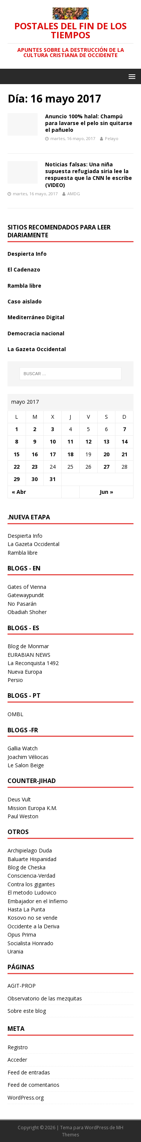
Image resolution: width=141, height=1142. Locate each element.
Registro (18, 1047)
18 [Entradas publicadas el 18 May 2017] (70, 454)
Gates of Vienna (27, 586)
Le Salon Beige (26, 765)
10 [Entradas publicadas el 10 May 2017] (53, 441)
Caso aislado (25, 301)
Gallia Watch (23, 748)
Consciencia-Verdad (31, 875)
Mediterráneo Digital (36, 317)
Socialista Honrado (30, 943)
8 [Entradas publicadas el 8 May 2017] (16, 441)
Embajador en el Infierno (38, 901)
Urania (15, 951)
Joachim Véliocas (28, 756)
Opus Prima (22, 934)
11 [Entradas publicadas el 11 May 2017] (70, 441)
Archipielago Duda (30, 850)
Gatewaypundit (26, 595)
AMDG (73, 193)
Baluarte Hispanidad (32, 859)
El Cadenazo (24, 269)
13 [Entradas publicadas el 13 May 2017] (106, 441)
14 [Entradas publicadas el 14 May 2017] (124, 441)
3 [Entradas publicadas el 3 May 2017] (52, 429)
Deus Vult (19, 799)
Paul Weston (23, 816)
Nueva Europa (25, 671)
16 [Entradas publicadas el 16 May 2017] (35, 454)
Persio (15, 679)
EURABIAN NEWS (29, 654)
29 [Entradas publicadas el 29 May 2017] (17, 479)
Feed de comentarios (33, 1084)
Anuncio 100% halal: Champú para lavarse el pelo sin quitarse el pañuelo (88, 123)
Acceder (17, 1059)
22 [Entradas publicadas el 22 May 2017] (17, 466)
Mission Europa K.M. (32, 808)
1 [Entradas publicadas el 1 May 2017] (16, 429)
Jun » (106, 491)
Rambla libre (24, 285)
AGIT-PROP (22, 985)
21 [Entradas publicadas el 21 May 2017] (124, 454)
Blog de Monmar (28, 646)
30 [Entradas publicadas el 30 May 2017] (35, 479)
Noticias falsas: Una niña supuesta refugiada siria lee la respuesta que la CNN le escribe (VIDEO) (88, 175)
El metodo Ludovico (32, 892)
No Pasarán (22, 603)
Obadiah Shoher (27, 612)
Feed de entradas (29, 1072)
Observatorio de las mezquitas (45, 998)
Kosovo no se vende (33, 917)
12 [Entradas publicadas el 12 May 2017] (88, 441)
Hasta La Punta (26, 909)
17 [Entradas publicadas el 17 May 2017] (53, 454)
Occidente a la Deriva (33, 926)
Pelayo (111, 138)
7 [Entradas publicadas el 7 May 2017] (124, 429)
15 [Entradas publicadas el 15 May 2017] (17, 454)
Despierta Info (27, 253)
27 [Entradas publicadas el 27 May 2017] (106, 466)
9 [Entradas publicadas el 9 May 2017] (34, 441)
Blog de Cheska (26, 867)
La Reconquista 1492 (33, 663)
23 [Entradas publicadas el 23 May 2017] (35, 466)
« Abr (19, 491)
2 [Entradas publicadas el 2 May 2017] (34, 429)
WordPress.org (26, 1097)
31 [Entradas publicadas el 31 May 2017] (53, 479)
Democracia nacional (36, 333)
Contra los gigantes (31, 884)
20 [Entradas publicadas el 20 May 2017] (106, 454)
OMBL (15, 714)
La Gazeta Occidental (37, 349)
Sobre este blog (27, 1010)
